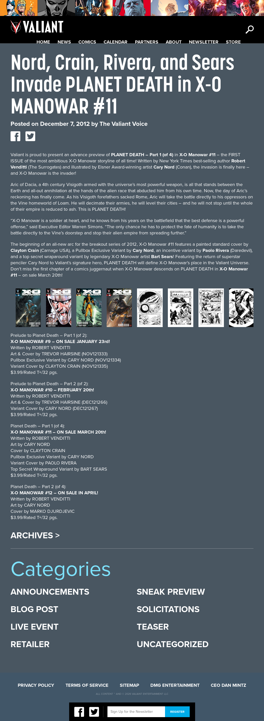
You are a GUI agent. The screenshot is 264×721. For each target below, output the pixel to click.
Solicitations (168, 609)
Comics (87, 42)
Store (233, 42)
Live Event (35, 627)
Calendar (116, 42)
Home (43, 42)
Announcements (50, 592)
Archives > (35, 536)
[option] (28, 310)
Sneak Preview (171, 592)
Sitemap (129, 685)
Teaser (153, 627)
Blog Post (34, 609)
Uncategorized (172, 644)
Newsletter (204, 42)
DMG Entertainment (174, 685)
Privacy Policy (36, 685)
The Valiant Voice (123, 124)
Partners (146, 42)
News (64, 42)
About (173, 42)
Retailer (30, 644)
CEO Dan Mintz (228, 685)
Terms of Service (87, 685)
